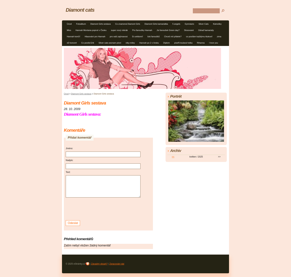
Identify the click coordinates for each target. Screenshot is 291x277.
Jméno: (69, 148)
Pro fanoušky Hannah (142, 30)
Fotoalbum (81, 24)
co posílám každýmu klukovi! (199, 36)
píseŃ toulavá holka (183, 43)
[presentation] (94, 208)
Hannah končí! (73, 36)
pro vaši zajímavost (118, 36)
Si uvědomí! (137, 36)
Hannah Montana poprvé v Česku (91, 30)
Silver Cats (204, 24)
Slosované (189, 30)
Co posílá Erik (87, 43)
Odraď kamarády (206, 30)
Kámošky (217, 24)
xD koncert (72, 43)
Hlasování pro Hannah (95, 36)
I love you (213, 43)
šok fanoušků (153, 36)
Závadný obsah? (99, 264)
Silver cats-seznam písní (110, 43)
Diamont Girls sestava (100, 24)
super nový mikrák (119, 30)
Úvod (69, 24)
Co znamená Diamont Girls (127, 24)
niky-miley (130, 43)
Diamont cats (80, 10)
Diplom (166, 43)
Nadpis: (69, 160)
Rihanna (201, 43)
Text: (68, 172)
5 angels (176, 24)
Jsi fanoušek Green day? (168, 30)
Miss (69, 30)
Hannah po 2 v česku (149, 43)
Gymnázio (189, 24)
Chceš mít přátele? (173, 36)
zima (219, 36)
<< (173, 156)
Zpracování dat (116, 264)
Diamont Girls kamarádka (156, 24)
